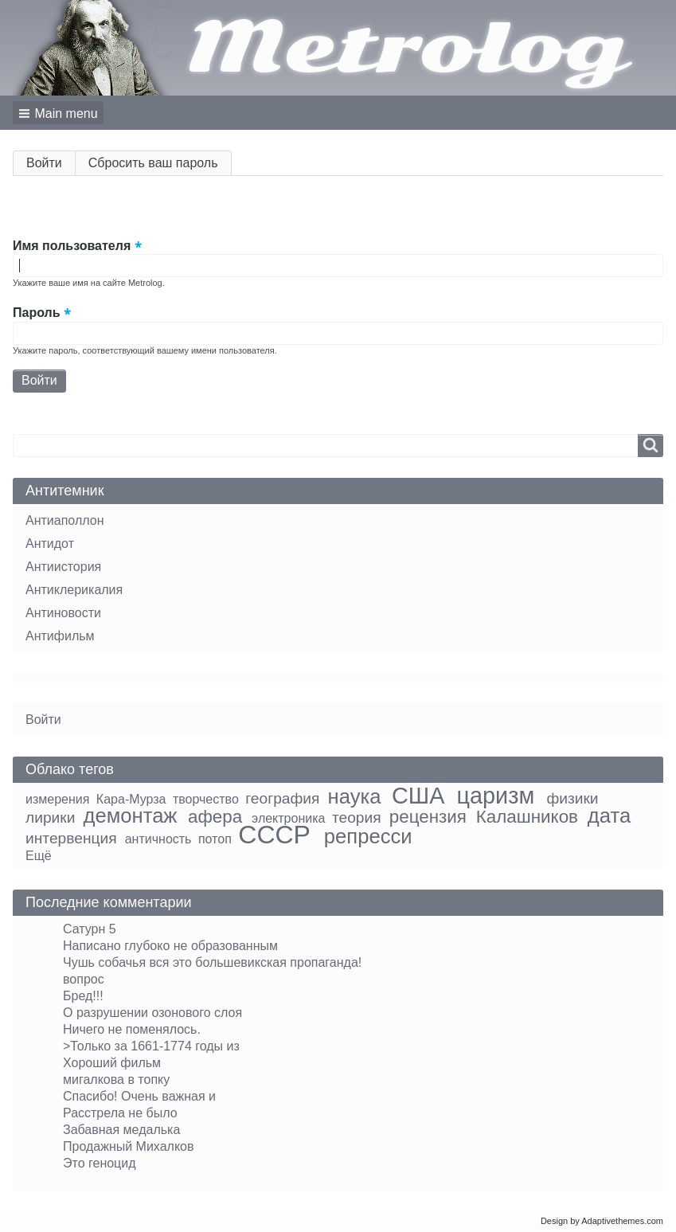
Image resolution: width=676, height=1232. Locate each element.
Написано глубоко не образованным (170, 945)
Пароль (37, 313)
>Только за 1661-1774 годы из (151, 1046)
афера (215, 817)
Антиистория (63, 566)
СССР (274, 834)
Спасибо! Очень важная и (139, 1096)
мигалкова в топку (116, 1079)
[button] (58, 112)
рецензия (428, 817)
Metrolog (406, 47)
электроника (288, 818)
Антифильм (60, 636)
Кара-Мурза (131, 799)
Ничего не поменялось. (132, 1029)
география (282, 798)
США (418, 795)
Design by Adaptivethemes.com (602, 1221)
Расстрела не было (120, 1113)
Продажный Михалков (128, 1146)
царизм (496, 795)
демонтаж (131, 815)
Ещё (38, 855)
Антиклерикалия (74, 589)
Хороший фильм (112, 1063)
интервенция (71, 838)
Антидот (49, 543)
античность (158, 839)
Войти (51, 166)
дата (609, 815)
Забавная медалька (121, 1129)
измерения (57, 799)
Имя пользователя (72, 245)
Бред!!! (83, 996)
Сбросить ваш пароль (153, 163)
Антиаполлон (64, 520)
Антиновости (63, 613)
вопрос (83, 979)
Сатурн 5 (89, 929)
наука (354, 796)
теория (356, 817)
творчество (206, 799)
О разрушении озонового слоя (152, 1012)
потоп (215, 839)
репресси (368, 836)
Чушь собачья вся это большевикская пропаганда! (212, 962)
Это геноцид (99, 1163)
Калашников (527, 817)
